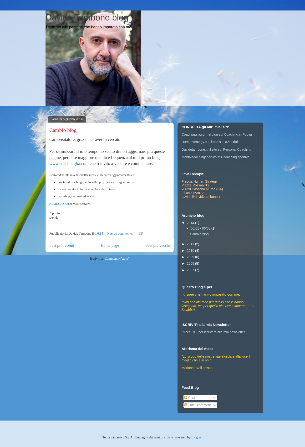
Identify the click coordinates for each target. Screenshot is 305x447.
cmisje (168, 437)
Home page (110, 245)
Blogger (196, 437)
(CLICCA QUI (59, 204)
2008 (191, 263)
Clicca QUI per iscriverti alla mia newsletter (213, 332)
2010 (191, 250)
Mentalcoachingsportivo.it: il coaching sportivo (215, 157)
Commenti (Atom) (116, 258)
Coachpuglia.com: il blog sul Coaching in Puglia (217, 134)
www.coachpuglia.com (69, 163)
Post (189, 398)
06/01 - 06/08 (201, 228)
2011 (191, 244)
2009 (191, 257)
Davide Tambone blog (87, 17)
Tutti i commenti (198, 405)
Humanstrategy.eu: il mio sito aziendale (210, 142)
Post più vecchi (157, 245)
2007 (191, 270)
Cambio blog (62, 130)
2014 (191, 223)
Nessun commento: (120, 233)
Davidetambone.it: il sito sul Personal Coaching (216, 149)
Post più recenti (61, 245)
